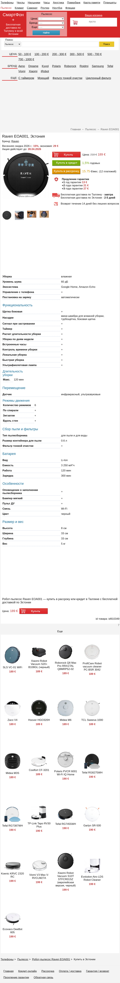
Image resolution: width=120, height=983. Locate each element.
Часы (46, 2)
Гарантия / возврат (97, 971)
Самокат (32, 7)
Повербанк (73, 2)
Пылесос (6, 7)
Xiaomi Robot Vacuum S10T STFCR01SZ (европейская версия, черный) (65, 879)
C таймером (26, 78)
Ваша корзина (93, 15)
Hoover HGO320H (39, 719)
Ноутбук (57, 7)
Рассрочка (47, 971)
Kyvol (45, 66)
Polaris (56, 66)
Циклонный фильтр (98, 78)
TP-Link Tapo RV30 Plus (39, 825)
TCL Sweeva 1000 (92, 719)
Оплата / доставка (70, 971)
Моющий (43, 78)
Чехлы (21, 2)
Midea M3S (12, 773)
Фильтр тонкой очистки (67, 78)
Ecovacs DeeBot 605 (12, 931)
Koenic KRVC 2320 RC (12, 875)
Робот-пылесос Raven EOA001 (51, 959)
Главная (8, 971)
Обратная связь (43, 977)
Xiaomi (33, 71)
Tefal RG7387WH (12, 825)
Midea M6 (66, 719)
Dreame (33, 66)
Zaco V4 (12, 719)
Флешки (70, 7)
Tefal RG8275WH (92, 772)
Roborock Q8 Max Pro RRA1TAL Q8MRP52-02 (65, 666)
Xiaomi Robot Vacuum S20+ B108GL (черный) (39, 664)
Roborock (70, 66)
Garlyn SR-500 (92, 825)
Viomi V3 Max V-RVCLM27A (39, 876)
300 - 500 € (77, 54)
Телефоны (7, 2)
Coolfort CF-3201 (39, 770)
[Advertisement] (60, 104)
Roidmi (84, 66)
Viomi (21, 71)
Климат (19, 7)
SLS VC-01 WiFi (12, 667)
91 (51, 27)
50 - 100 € (24, 54)
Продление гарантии (16, 977)
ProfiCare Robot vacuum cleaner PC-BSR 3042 (92, 666)
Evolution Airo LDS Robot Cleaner (92, 878)
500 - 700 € (95, 54)
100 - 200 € (42, 54)
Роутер (45, 7)
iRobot (45, 71)
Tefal (110, 66)
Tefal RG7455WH (65, 823)
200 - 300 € (59, 54)
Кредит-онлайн (27, 971)
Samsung (98, 66)
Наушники (34, 2)
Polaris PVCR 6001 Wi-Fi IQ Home (65, 773)
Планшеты (109, 2)
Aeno (21, 66)
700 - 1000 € (26, 59)
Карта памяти (91, 2)
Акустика (58, 2)
